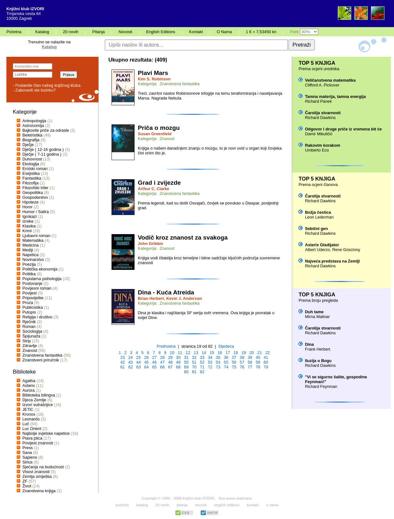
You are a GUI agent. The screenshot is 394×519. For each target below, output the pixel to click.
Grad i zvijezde (159, 182)
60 (266, 362)
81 (194, 371)
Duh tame (314, 311)
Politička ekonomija (40, 269)
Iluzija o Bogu (318, 360)
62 (130, 367)
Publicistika (32, 307)
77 (250, 367)
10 (172, 352)
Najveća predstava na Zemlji (332, 261)
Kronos (28, 414)
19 (243, 352)
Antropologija (34, 120)
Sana (27, 452)
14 (204, 352)
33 (202, 357)
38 (242, 357)
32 (194, 357)
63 (138, 367)
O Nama (224, 31)
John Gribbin (150, 243)
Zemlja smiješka (37, 476)
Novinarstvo (33, 259)
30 (178, 357)
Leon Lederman (319, 217)
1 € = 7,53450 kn (261, 31)
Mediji (27, 250)
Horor (27, 206)
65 (154, 367)
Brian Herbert (151, 298)
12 (188, 352)
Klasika (28, 226)
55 (226, 362)
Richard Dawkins (320, 117)
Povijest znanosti (37, 443)
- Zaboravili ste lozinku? (34, 90)
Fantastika (31, 178)
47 (162, 362)
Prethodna (166, 346)
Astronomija (33, 125)
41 (266, 357)
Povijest (29, 293)
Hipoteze (30, 202)
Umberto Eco (317, 150)
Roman (28, 326)
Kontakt (196, 31)
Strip (26, 340)
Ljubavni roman (36, 235)
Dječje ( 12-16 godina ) (43, 149)
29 (170, 357)
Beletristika (32, 135)
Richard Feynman (321, 386)
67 (170, 367)
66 (162, 367)
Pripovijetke (32, 297)
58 (250, 362)
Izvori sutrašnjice (37, 404)
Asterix (28, 385)
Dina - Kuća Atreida (166, 292)
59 (258, 362)
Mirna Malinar (317, 316)
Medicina (30, 245)
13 (196, 352)
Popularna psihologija (41, 278)
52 (202, 362)
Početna (13, 31)
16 (220, 352)
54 (218, 362)
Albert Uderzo (317, 249)
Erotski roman (35, 168)
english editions (226, 505)
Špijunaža (31, 336)
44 (138, 362)
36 (226, 357)
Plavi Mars (153, 73)
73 (218, 367)
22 (267, 352)
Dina (309, 344)
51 (194, 362)
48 (170, 362)
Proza (27, 302)
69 (186, 367)
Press (27, 447)
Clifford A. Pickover (322, 85)
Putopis (29, 312)
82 (202, 371)
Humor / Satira (35, 211)
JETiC (27, 409)
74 (226, 367)
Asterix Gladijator (322, 244)
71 (202, 367)
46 (154, 362)
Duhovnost (32, 159)
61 (122, 367)
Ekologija (30, 163)
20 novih (70, 31)
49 (178, 362)
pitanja (182, 505)
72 (210, 367)
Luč (25, 423)
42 (122, 362)
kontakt (253, 505)
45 (146, 362)
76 (242, 367)
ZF (24, 481)
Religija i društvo (37, 317)
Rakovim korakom (322, 145)
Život (26, 486)
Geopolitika (32, 192)
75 (234, 367)
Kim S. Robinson (154, 79)
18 (236, 352)
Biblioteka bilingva (38, 395)
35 (218, 357)
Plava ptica (32, 438)
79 (266, 367)
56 (234, 362)
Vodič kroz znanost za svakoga (183, 237)
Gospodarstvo (35, 197)
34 (210, 357)
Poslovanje (32, 283)
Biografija (30, 139)
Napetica (30, 254)
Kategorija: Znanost (156, 138)
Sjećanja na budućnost (43, 466)
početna (122, 505)
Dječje (28, 144)
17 (228, 352)
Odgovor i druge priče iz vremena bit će (343, 129)
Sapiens (29, 457)
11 (180, 352)
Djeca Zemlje (34, 399)
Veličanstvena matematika (330, 80)
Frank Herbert (317, 349)
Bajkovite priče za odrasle (45, 130)
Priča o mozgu (159, 127)
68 (178, 367)
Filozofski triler (35, 187)
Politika (28, 273)
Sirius (27, 462)
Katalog (42, 31)
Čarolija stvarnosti (323, 112)
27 (154, 357)
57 (242, 362)
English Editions (160, 31)
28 (162, 357)
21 (259, 352)
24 (130, 357)
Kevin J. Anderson (184, 298)
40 (258, 357)
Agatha (28, 380)
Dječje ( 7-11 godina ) (41, 154)
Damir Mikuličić (318, 133)
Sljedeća (226, 346)
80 (186, 371)
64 (146, 367)
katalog (142, 505)
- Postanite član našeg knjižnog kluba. (47, 85)
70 (194, 367)
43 (130, 362)
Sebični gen (316, 228)
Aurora (28, 390)
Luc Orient (31, 428)
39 (250, 357)
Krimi (27, 230)
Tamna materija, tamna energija (335, 96)
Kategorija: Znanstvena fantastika (169, 83)
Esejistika (31, 173)
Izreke (28, 221)
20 (251, 352)
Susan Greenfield (154, 133)
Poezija (29, 264)
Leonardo (31, 419)
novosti (201, 505)
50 (186, 362)
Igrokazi (29, 216)
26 (146, 357)
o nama (272, 505)
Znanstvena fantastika (42, 355)
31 (186, 357)
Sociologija (32, 331)
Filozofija (30, 183)
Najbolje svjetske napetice (46, 433)
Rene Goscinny (346, 249)
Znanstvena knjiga (39, 490)
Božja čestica (318, 212)
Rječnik (29, 321)
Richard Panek (318, 101)
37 (234, 357)
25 (138, 357)
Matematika (32, 240)
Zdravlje (29, 345)
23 (122, 357)
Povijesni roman (36, 288)
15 (212, 352)
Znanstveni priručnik (40, 360)
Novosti (125, 31)
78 (258, 367)
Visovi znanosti (36, 471)
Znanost (29, 350)
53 (210, 362)
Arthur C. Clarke (153, 188)
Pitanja (98, 31)
